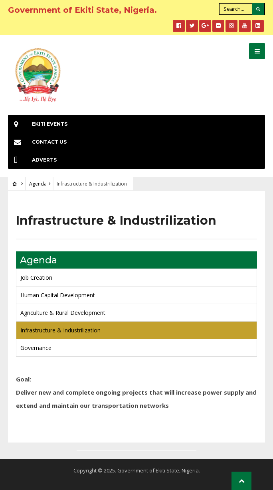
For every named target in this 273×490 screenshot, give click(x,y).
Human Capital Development (57, 295)
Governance (35, 348)
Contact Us (37, 142)
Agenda (38, 183)
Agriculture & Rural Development (62, 312)
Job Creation (36, 277)
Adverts (32, 160)
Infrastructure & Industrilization (60, 330)
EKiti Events (37, 124)
